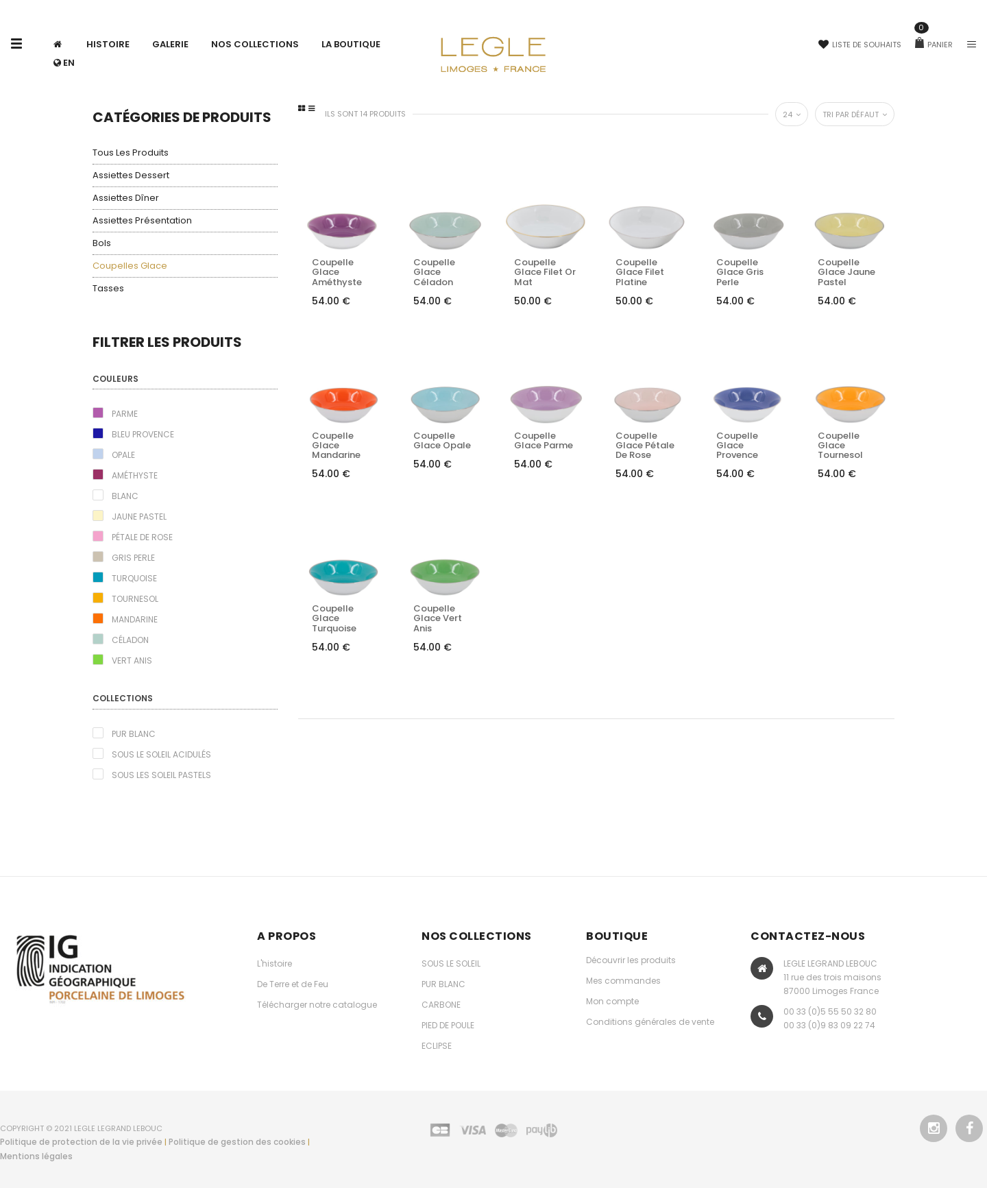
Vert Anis (132, 660)
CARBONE (441, 1004)
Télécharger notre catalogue (317, 1004)
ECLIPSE (437, 1046)
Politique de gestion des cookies (237, 1142)
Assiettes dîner (126, 197)
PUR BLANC (443, 984)
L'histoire (274, 963)
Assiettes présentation (142, 220)
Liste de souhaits (859, 44)
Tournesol (135, 599)
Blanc (125, 496)
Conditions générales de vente (650, 1022)
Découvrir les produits (631, 960)
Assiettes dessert (131, 175)
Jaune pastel (139, 516)
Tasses (108, 288)
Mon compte (612, 1001)
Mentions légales (36, 1156)
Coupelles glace (130, 265)
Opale (123, 455)
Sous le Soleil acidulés (161, 754)
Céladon (130, 640)
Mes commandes (623, 980)
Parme (125, 414)
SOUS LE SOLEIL (451, 963)
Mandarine (135, 619)
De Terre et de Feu (292, 984)
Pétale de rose (142, 537)
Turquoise (134, 578)
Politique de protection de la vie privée (81, 1142)
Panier (934, 44)
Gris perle (133, 557)
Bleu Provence (143, 434)
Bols (102, 243)
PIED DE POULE (448, 1025)
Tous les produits (131, 152)
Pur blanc (134, 734)
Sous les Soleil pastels (161, 775)
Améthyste (135, 475)
